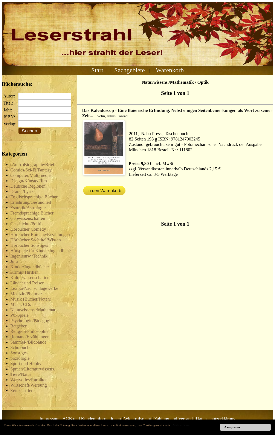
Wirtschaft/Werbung (28, 385)
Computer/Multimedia (30, 175)
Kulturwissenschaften (29, 277)
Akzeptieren (232, 427)
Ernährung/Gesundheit (30, 202)
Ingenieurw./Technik (28, 256)
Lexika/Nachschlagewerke (34, 288)
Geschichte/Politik (27, 223)
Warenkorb (170, 70)
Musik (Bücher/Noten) (30, 299)
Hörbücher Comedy (28, 229)
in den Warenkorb (104, 190)
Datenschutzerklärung (215, 418)
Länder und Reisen (27, 282)
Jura (14, 261)
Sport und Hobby (25, 363)
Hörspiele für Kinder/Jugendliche (40, 250)
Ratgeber (18, 326)
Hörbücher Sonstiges (29, 245)
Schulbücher (21, 347)
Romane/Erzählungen (29, 336)
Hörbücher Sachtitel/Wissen (35, 239)
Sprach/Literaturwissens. (32, 369)
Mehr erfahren (181, 425)
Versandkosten (151, 168)
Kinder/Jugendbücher (29, 266)
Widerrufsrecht (137, 418)
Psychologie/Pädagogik (31, 320)
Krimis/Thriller (24, 272)
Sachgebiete (129, 70)
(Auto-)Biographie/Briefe (33, 164)
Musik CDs (20, 304)
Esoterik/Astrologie (28, 207)
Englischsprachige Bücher (34, 196)
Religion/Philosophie (29, 331)
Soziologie (20, 358)
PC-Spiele (19, 315)
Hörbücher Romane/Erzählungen (40, 234)
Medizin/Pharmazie (28, 293)
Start (97, 70)
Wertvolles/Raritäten (28, 379)
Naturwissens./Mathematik (34, 309)
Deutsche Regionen (28, 186)
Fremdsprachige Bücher (31, 213)
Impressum (50, 418)
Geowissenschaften (27, 218)
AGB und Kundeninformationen (92, 418)
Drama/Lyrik (22, 191)
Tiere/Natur (20, 374)
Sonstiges (19, 352)
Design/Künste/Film (28, 180)
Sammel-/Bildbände (28, 342)
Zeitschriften (21, 390)
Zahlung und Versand (173, 418)
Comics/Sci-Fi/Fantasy (31, 170)
